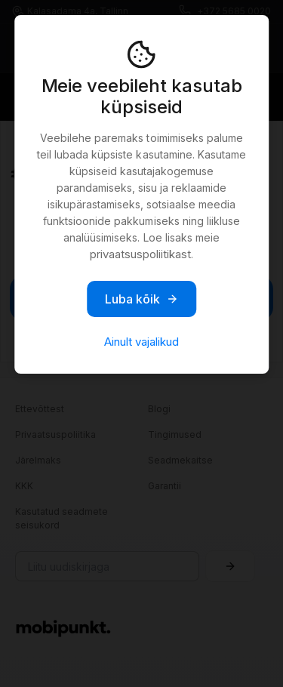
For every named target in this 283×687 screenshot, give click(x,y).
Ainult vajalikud (141, 341)
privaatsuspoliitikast (140, 254)
